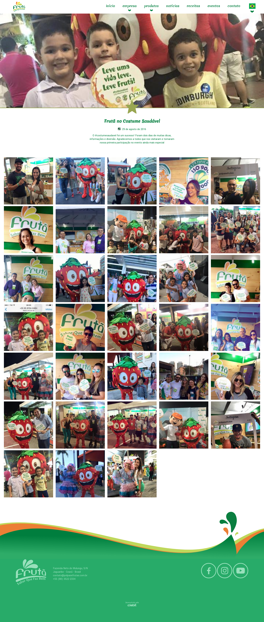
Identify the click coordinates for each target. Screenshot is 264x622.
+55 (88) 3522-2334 (64, 579)
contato (234, 6)
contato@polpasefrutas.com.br (70, 575)
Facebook (208, 570)
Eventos (214, 6)
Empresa (129, 6)
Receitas (193, 6)
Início (110, 6)
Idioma (252, 6)
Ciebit (132, 605)
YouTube (240, 570)
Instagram (224, 570)
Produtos (151, 6)
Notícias (172, 6)
